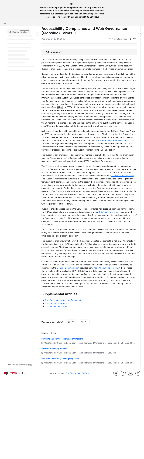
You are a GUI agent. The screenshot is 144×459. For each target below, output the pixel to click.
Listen (133, 39)
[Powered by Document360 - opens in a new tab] (19, 364)
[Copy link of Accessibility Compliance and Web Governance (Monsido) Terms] (75, 33)
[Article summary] (89, 52)
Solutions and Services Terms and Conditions (62, 339)
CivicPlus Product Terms (56, 306)
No (84, 322)
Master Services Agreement (54, 348)
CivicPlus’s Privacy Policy (122, 175)
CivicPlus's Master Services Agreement (63, 300)
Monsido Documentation (68, 268)
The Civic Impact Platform (77, 373)
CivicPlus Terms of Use (109, 212)
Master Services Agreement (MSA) (113, 140)
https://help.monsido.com (105, 268)
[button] (19, 31)
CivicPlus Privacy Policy (56, 303)
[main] (89, 196)
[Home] (5, 23)
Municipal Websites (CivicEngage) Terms (60, 358)
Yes (71, 322)
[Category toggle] (37, 33)
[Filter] (33, 31)
